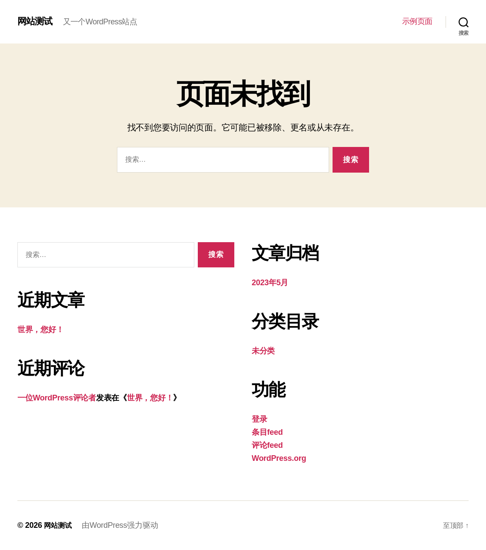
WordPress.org (279, 458)
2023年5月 (270, 282)
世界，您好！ (40, 329)
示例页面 (417, 21)
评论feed (267, 445)
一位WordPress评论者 (56, 397)
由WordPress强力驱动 (123, 525)
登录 (259, 419)
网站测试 (37, 21)
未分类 (263, 351)
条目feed (267, 432)
